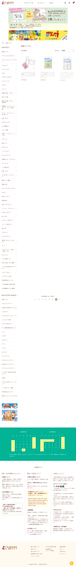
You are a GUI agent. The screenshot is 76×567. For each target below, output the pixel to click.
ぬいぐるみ (4, 216)
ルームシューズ (5, 81)
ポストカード (5, 255)
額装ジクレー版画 (6, 180)
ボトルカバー (5, 147)
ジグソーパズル (5, 69)
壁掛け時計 (4, 200)
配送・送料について (35, 546)
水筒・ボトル (5, 118)
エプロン (4, 85)
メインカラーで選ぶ (6, 319)
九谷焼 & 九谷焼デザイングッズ (9, 307)
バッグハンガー (5, 151)
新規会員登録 (62, 546)
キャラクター (40, 3)
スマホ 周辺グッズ (6, 258)
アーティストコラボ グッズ (8, 368)
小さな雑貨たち (5, 126)
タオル (3, 73)
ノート (3, 245)
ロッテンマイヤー (6, 356)
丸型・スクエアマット (7, 204)
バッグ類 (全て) (5, 167)
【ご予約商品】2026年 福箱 (8, 284)
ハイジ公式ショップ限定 (7, 387)
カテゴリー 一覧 (28, 3)
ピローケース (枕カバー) (7, 220)
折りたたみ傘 (5, 97)
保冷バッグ (4, 143)
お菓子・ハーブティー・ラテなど (8, 134)
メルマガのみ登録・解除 (50, 546)
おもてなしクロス (6, 122)
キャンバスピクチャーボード (8, 188)
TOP (3, 43)
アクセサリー (5, 65)
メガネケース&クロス (7, 77)
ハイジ (3, 331)
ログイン (62, 549)
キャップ (4, 89)
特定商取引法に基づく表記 (36, 553)
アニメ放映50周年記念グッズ (9, 327)
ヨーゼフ (4, 335)
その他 (50, 3)
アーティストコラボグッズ (8, 55)
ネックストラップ (6, 155)
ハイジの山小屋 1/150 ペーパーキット (9, 267)
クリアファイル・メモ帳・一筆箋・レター (8, 250)
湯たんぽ (4, 228)
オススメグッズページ (7, 303)
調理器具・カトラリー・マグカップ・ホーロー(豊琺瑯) (8, 108)
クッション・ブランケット (8, 208)
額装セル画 (4, 184)
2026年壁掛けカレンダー (8, 280)
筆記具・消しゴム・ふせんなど (8, 241)
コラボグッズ (5, 311)
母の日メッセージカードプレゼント (9, 396)
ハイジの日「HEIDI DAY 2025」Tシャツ (9, 373)
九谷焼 (3, 378)
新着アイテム (9, 43)
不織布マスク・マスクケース (8, 159)
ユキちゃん (4, 339)
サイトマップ (62, 553)
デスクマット (5, 232)
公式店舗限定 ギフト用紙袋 (8, 288)
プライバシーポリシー (35, 556)
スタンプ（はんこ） (6, 272)
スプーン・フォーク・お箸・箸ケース (7, 113)
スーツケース (5, 163)
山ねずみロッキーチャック (8, 364)
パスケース (4, 139)
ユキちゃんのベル (6, 212)
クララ (3, 344)
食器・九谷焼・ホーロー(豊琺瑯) (7, 101)
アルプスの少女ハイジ (7, 323)
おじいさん (4, 352)
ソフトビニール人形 (6, 276)
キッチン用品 (5, 130)
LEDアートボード (6, 196)
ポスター (4, 192)
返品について (34, 549)
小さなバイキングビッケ (7, 360)
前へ (36, 299)
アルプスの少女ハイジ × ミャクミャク (9, 382)
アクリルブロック (6, 236)
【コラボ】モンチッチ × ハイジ (9, 315)
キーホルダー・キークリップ (8, 175)
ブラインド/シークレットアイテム (9, 60)
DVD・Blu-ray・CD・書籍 (8, 262)
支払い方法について (35, 551)
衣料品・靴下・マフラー (7, 93)
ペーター (4, 348)
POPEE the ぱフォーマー (8, 391)
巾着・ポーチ (5, 171)
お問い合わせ (62, 551)
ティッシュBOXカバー (7, 224)
